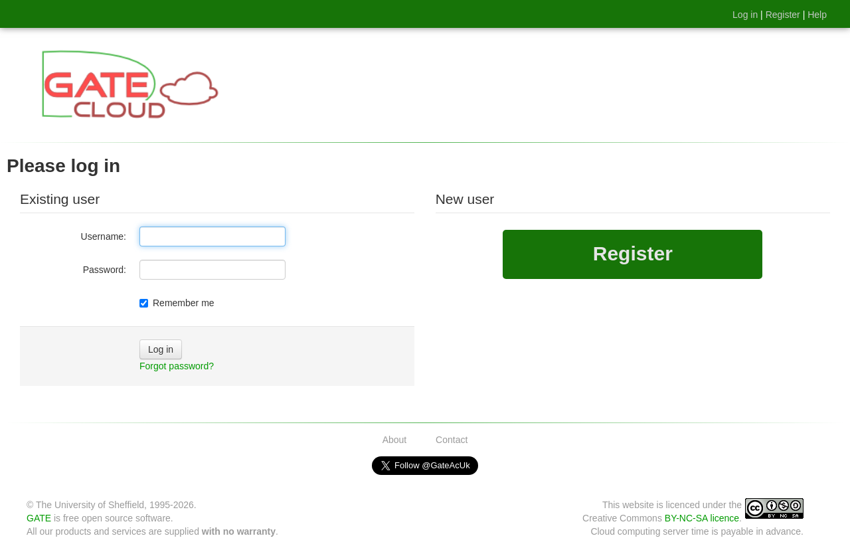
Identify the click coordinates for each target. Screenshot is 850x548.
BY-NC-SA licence (702, 518)
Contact (452, 439)
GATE (39, 518)
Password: (104, 269)
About (394, 439)
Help (817, 14)
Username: (103, 236)
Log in (745, 14)
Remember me (176, 303)
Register (783, 14)
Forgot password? (176, 366)
